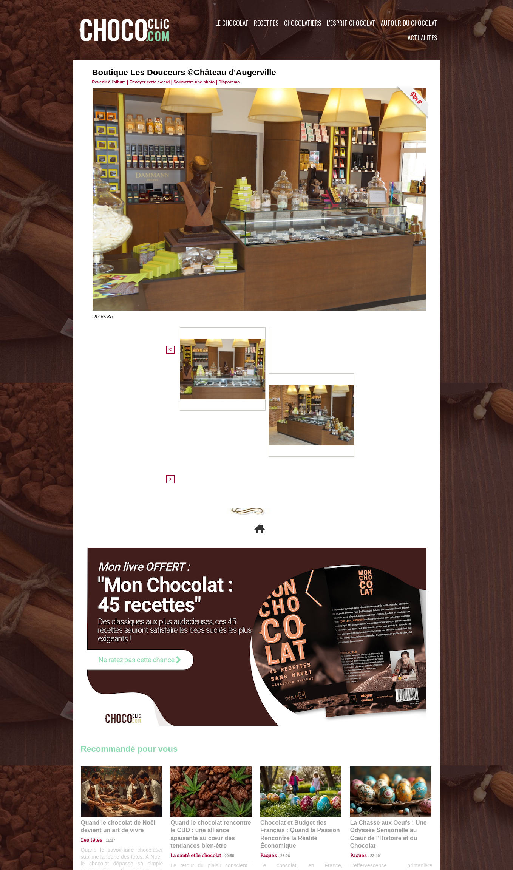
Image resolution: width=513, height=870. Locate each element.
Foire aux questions (372, 824)
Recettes (266, 23)
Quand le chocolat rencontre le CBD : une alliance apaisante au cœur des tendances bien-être (210, 701)
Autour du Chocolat (409, 23)
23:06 (282, 725)
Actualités (422, 37)
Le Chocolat (232, 23)
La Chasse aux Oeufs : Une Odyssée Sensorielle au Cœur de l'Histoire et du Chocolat (387, 701)
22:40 (372, 718)
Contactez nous (104, 824)
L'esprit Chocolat (351, 23)
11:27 (106, 710)
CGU (181, 824)
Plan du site (278, 824)
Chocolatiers (302, 23)
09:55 (223, 718)
